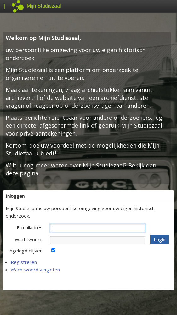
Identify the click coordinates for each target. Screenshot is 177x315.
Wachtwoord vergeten (35, 269)
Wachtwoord (29, 239)
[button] (159, 239)
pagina (29, 173)
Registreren (24, 262)
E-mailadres (30, 227)
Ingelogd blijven (25, 250)
